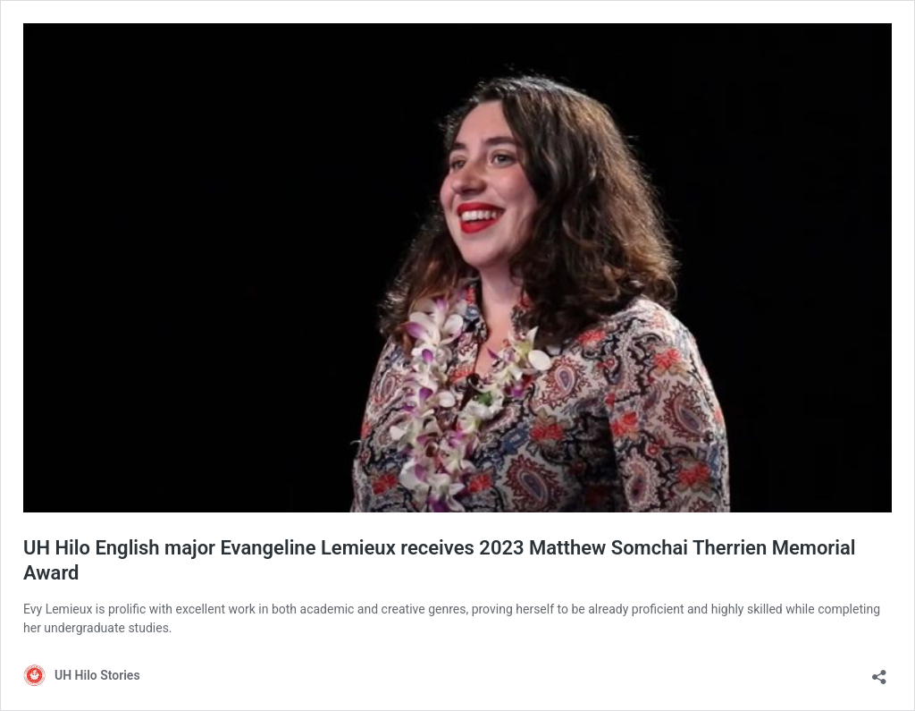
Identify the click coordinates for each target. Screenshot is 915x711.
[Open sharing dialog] (879, 671)
